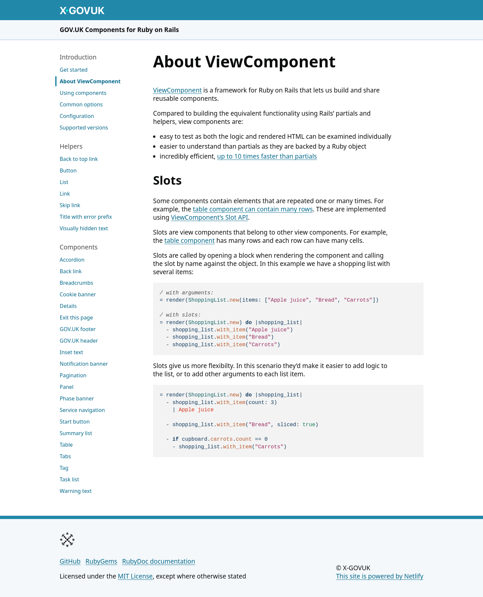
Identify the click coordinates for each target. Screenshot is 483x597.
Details (68, 306)
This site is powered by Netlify (379, 576)
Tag (64, 467)
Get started (74, 69)
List (64, 182)
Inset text (71, 352)
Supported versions (84, 127)
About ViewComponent (90, 81)
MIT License (135, 576)
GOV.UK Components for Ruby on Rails (119, 29)
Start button (75, 421)
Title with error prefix (86, 216)
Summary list (76, 433)
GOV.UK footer (78, 329)
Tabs (65, 456)
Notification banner (84, 363)
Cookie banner (78, 294)
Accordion (72, 259)
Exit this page (76, 317)
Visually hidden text (84, 228)
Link (65, 193)
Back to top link (79, 159)
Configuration (77, 116)
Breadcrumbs (76, 282)
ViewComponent (177, 90)
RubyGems (101, 561)
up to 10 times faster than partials (267, 156)
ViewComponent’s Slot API (209, 217)
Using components (83, 92)
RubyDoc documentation (158, 561)
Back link (71, 271)
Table (66, 444)
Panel (67, 387)
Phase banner (77, 398)
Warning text (76, 491)
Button (68, 170)
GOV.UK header (79, 340)
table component (189, 240)
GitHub (70, 561)
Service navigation (82, 410)
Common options (81, 104)
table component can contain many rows (253, 209)
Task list (69, 479)
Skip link (70, 205)
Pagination (73, 375)
